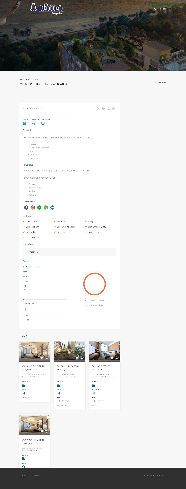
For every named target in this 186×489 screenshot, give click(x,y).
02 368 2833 (162, 9)
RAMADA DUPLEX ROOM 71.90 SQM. (68, 367)
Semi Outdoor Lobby (97, 226)
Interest (25, 276)
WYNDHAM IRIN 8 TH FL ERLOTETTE (33, 441)
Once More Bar (32, 226)
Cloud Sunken (32, 221)
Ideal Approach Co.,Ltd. (158, 475)
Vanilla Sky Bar (32, 237)
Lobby (90, 221)
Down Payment (28, 303)
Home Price (27, 290)
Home (22, 79)
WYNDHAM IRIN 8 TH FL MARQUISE (33, 367)
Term (25, 272)
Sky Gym (61, 232)
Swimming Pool (95, 232)
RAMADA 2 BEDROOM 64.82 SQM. (102, 367)
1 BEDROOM (33, 79)
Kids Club (61, 221)
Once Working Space (66, 226)
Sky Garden (31, 232)
